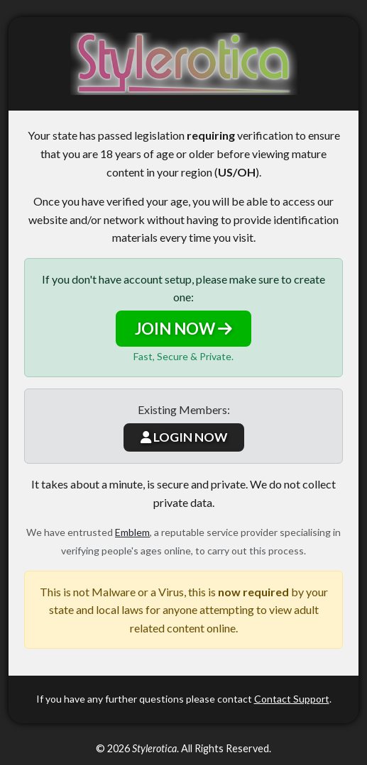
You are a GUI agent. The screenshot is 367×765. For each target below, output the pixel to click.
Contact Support (291, 699)
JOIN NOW (183, 328)
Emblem (132, 532)
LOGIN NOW (184, 437)
